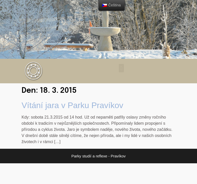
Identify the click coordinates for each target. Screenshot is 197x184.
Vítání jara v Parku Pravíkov (72, 105)
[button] (121, 68)
